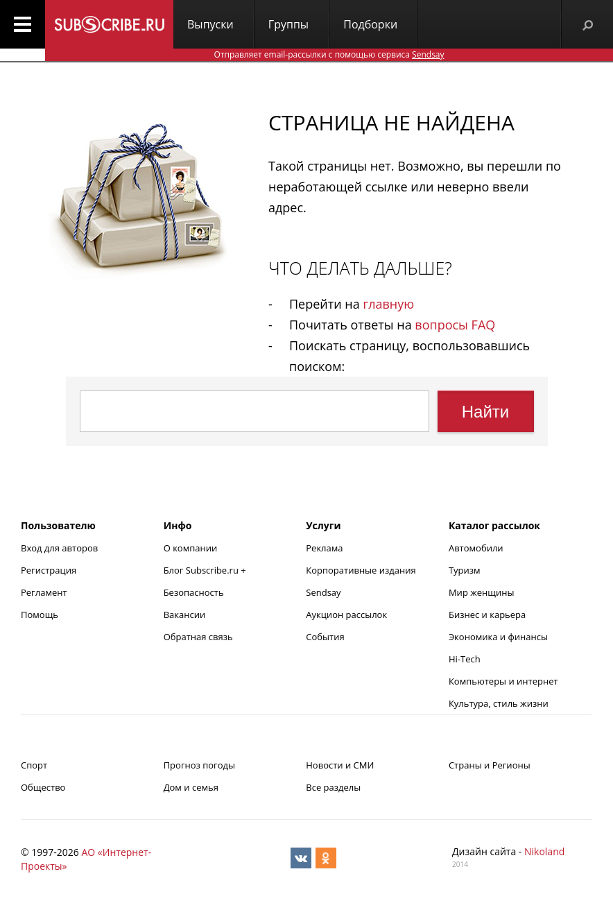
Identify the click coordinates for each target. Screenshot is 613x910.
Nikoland (544, 851)
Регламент (44, 592)
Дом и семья (191, 787)
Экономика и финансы (498, 636)
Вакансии (185, 614)
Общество (43, 787)
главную (388, 303)
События (325, 636)
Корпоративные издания (360, 570)
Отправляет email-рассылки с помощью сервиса (329, 54)
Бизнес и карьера (487, 614)
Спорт (34, 765)
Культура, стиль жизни (499, 703)
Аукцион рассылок (346, 614)
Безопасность (194, 592)
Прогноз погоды (199, 765)
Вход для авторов (59, 548)
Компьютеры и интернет (503, 681)
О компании (191, 548)
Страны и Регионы (489, 765)
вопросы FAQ (455, 324)
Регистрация (48, 570)
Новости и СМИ (340, 765)
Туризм (465, 570)
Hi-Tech (465, 659)
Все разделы (333, 787)
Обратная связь (198, 636)
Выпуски (210, 24)
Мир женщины (482, 592)
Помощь (39, 614)
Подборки (370, 24)
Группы (288, 24)
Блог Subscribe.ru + (206, 570)
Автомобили (476, 548)
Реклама (324, 548)
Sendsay (323, 592)
